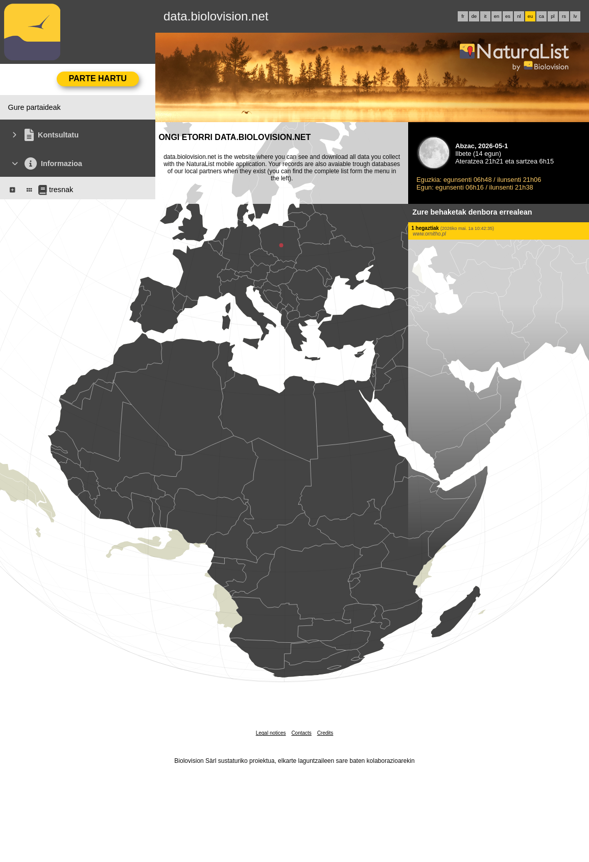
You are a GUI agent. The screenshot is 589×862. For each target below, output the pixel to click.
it (485, 16)
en (496, 16)
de (474, 16)
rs (564, 16)
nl (519, 16)
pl (552, 16)
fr (462, 16)
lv (575, 16)
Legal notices (271, 733)
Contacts (301, 733)
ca (541, 16)
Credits (325, 733)
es (507, 16)
